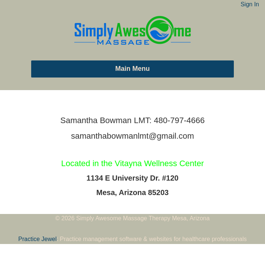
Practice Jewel (37, 239)
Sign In (250, 4)
